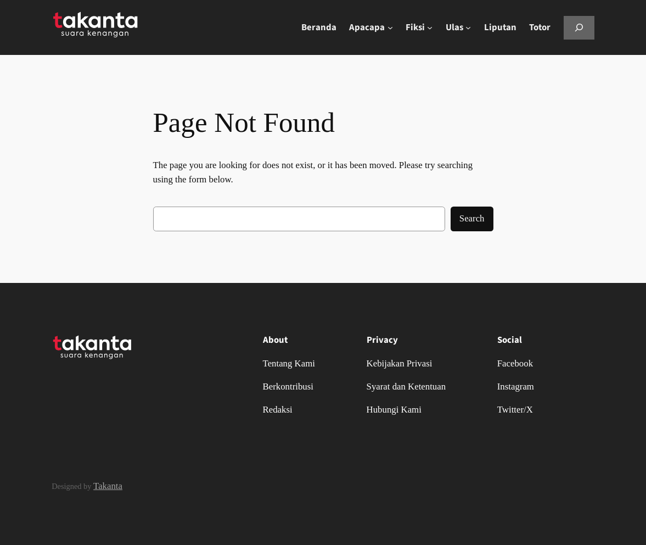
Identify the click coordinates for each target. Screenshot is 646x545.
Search (472, 218)
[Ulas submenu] (468, 27)
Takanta (107, 486)
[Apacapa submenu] (390, 27)
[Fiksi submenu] (429, 27)
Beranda (318, 27)
